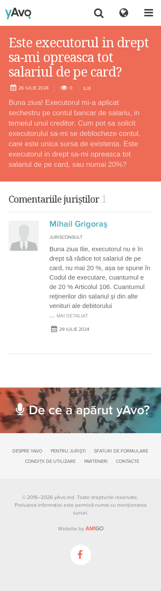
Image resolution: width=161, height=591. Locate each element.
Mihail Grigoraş (78, 224)
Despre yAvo (27, 451)
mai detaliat (72, 315)
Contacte (127, 461)
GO (94, 528)
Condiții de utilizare (50, 461)
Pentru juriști (68, 451)
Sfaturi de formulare (121, 451)
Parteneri (96, 461)
